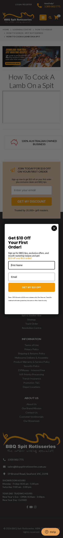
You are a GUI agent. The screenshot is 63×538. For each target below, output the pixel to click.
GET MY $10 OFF (31, 287)
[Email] (31, 277)
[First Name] (31, 265)
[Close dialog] (54, 228)
